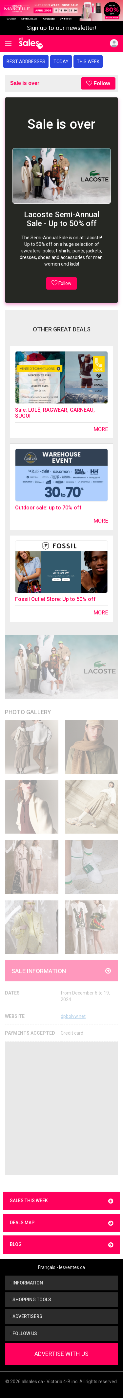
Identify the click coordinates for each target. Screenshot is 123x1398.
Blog (61, 1245)
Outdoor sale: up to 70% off (48, 508)
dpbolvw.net (73, 1016)
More (100, 429)
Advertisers (26, 1316)
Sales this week (61, 1201)
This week (88, 61)
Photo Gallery (28, 712)
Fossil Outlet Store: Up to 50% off (55, 599)
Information (26, 1282)
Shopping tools (30, 1299)
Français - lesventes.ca (61, 1267)
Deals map (61, 1223)
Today (61, 61)
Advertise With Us (61, 1353)
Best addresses (26, 61)
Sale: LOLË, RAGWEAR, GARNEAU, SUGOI (55, 413)
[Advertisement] (61, 1108)
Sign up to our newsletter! (61, 28)
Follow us (23, 1333)
